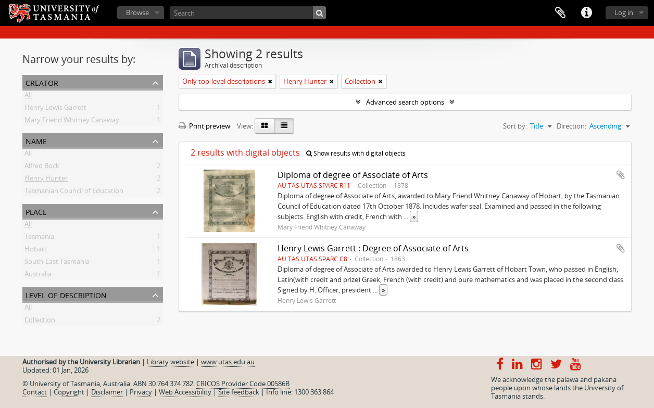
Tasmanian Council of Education (73, 192)
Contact (34, 392)
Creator (42, 82)
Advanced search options (405, 102)
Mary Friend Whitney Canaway (71, 121)
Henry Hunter (46, 180)
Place (36, 211)
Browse (137, 12)
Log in (623, 12)
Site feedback (238, 392)
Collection (39, 321)
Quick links (586, 13)
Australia (38, 275)
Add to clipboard (620, 175)
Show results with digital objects (356, 153)
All (28, 96)
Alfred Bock (41, 167)
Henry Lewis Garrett (55, 109)
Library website (170, 361)
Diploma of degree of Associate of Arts (353, 175)
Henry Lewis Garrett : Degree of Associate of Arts (373, 248)
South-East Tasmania (57, 263)
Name (36, 140)
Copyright (69, 392)
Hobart (35, 251)
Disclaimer (107, 392)
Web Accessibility (185, 392)
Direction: (571, 126)
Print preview (204, 126)
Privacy (141, 392)
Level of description (66, 294)
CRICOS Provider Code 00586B (243, 383)
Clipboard (560, 13)
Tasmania (39, 238)
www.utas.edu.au (228, 361)
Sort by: (515, 126)
